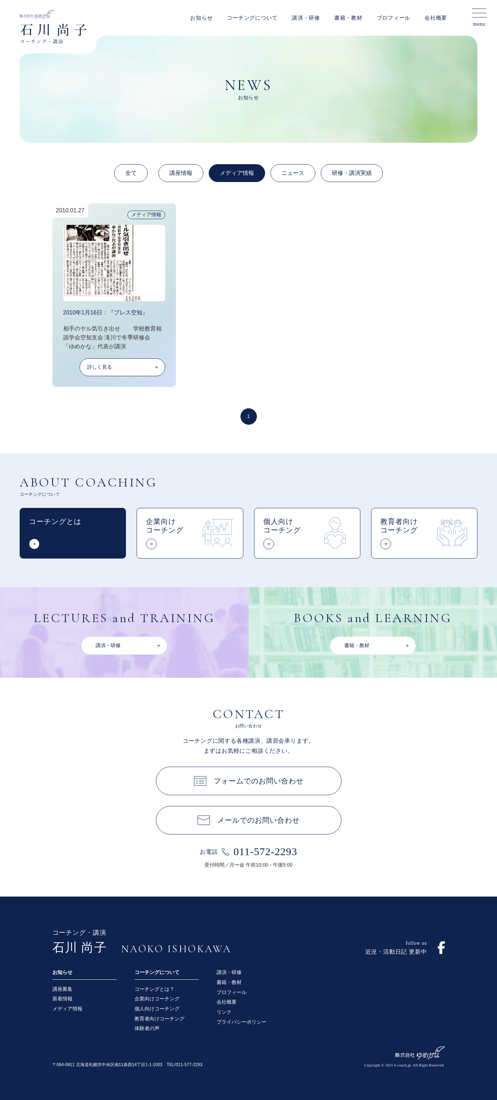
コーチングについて (252, 18)
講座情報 (180, 173)
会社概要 (436, 18)
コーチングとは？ (154, 989)
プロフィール (394, 18)
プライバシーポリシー (242, 1022)
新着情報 (62, 998)
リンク (224, 1012)
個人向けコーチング (157, 1008)
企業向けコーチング (157, 998)
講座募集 (62, 989)
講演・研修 (306, 18)
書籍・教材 (348, 18)
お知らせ (201, 18)
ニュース (293, 173)
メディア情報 (237, 173)
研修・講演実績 (352, 173)
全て (131, 173)
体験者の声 (147, 1028)
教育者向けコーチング (159, 1018)
